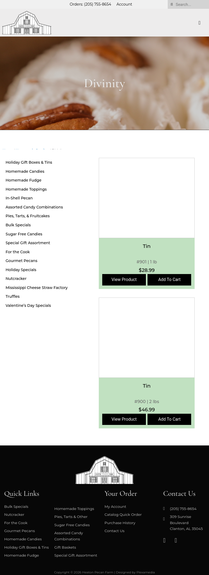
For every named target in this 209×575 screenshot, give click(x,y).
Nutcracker (16, 278)
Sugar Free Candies (24, 234)
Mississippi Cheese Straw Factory (37, 287)
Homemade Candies (25, 171)
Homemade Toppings (26, 189)
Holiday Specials (21, 269)
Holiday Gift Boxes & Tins (29, 162)
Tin (146, 246)
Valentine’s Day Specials (28, 305)
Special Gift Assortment (28, 242)
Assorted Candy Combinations (34, 207)
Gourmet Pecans (21, 260)
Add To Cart (169, 279)
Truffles (13, 296)
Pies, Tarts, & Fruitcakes (28, 216)
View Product (124, 279)
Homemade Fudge (24, 180)
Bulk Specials (18, 225)
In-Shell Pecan (19, 198)
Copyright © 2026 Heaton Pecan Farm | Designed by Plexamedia (104, 572)
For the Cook (18, 252)
